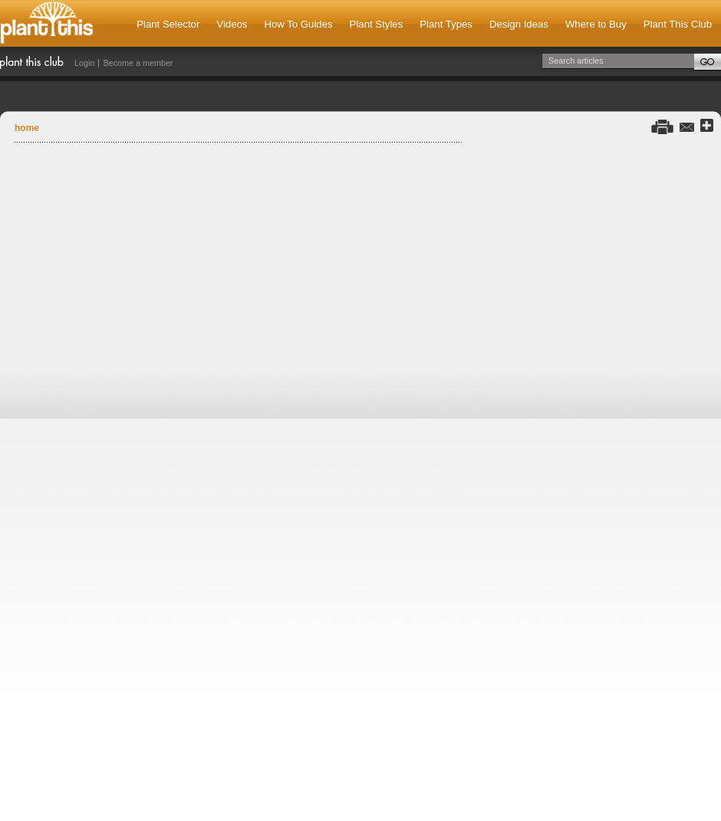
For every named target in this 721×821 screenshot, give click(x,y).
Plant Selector (168, 24)
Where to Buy (596, 24)
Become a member (138, 62)
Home (27, 128)
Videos (231, 24)
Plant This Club (678, 24)
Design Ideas (518, 24)
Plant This (47, 23)
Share (706, 126)
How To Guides (298, 24)
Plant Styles (376, 24)
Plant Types (446, 24)
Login (84, 62)
